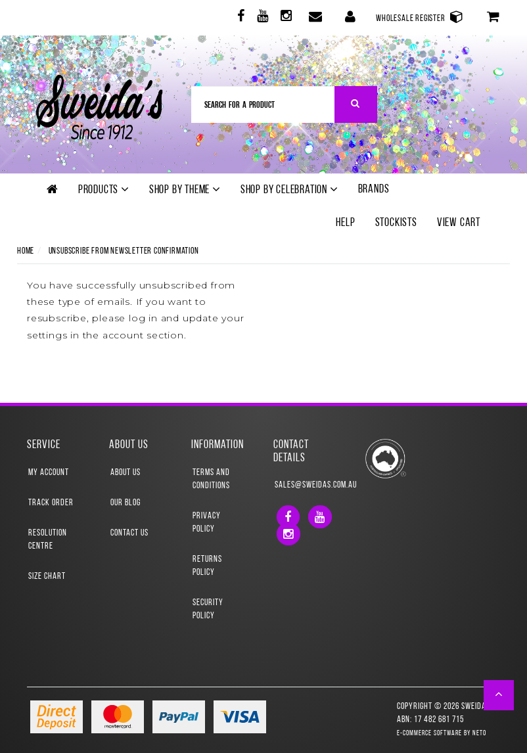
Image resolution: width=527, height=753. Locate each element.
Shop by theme (185, 189)
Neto (479, 733)
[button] (499, 695)
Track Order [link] (51, 503)
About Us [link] (125, 473)
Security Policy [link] (208, 609)
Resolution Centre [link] (47, 539)
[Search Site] (355, 104)
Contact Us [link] (129, 533)
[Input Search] (263, 104)
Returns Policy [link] (207, 566)
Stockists (396, 223)
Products (103, 189)
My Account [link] (48, 473)
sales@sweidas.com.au (305, 485)
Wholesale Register (420, 17)
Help (345, 223)
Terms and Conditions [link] (211, 479)
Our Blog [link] (125, 503)
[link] (239, 18)
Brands (374, 189)
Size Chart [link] (47, 577)
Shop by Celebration (289, 189)
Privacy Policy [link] (207, 522)
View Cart (458, 223)
